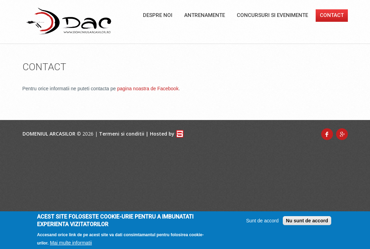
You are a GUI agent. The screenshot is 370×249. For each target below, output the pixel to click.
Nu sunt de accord (307, 222)
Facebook (327, 134)
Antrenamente (204, 15)
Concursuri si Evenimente (272, 15)
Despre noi (157, 15)
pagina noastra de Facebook (147, 88)
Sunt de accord (262, 222)
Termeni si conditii (121, 133)
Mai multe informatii (71, 244)
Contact (332, 15)
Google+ (342, 134)
